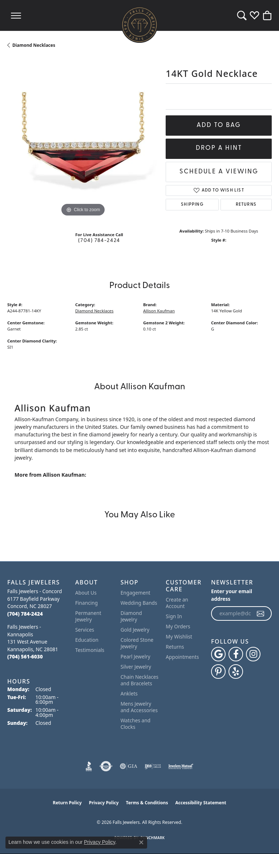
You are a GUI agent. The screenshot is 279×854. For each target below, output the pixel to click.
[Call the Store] (25, 613)
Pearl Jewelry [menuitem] (135, 656)
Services (84, 629)
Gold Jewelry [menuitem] (135, 629)
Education (86, 639)
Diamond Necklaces (33, 45)
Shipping (192, 204)
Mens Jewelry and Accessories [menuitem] (139, 707)
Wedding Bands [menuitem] (139, 602)
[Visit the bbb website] (89, 766)
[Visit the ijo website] (153, 766)
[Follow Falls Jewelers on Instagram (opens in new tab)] (253, 654)
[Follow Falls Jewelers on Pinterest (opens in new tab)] (218, 671)
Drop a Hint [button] (219, 148)
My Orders (178, 626)
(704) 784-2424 (99, 240)
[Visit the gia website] (128, 766)
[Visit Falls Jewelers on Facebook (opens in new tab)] (236, 654)
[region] (82, 142)
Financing (86, 602)
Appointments (182, 656)
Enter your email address (231, 595)
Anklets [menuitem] (129, 693)
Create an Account (177, 602)
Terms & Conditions (147, 803)
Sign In (174, 616)
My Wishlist (179, 636)
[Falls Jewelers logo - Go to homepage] (139, 24)
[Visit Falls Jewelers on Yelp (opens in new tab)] (236, 671)
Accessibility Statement (200, 803)
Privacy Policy (104, 803)
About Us (86, 592)
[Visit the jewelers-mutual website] (180, 766)
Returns (246, 204)
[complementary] (262, 837)
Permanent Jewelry (88, 616)
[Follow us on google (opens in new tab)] (218, 654)
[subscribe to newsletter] (261, 613)
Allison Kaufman (159, 310)
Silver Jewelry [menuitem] (136, 666)
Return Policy (67, 803)
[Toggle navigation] (16, 15)
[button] (241, 15)
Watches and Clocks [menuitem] (135, 723)
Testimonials (89, 649)
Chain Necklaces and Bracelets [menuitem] (139, 680)
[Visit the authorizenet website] (106, 766)
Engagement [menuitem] (135, 592)
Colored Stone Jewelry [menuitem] (137, 643)
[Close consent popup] (141, 842)
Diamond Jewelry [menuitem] (131, 616)
